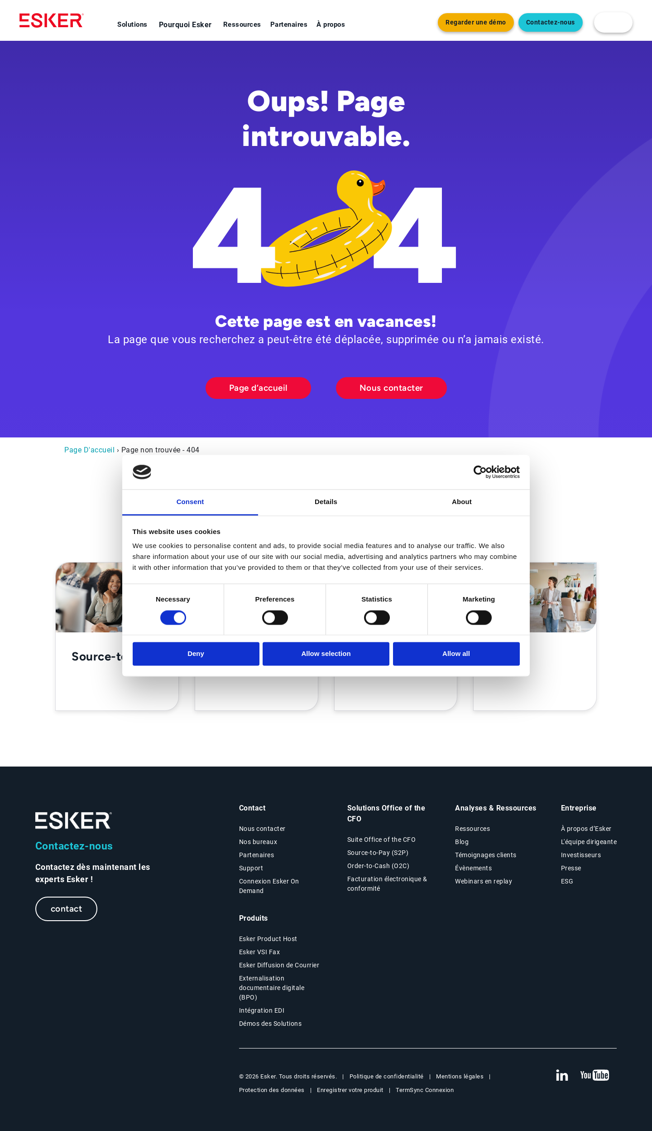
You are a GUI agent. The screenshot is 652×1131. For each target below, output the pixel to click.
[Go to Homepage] (73, 821)
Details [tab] (326, 502)
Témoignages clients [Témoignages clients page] (486, 855)
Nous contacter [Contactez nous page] (262, 828)
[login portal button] (613, 22)
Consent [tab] (190, 502)
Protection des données (272, 1090)
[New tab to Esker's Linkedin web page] (562, 1075)
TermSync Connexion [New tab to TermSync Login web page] (425, 1090)
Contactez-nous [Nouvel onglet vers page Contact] (550, 22)
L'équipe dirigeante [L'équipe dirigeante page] (589, 841)
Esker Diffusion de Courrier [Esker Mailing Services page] (279, 965)
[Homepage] (51, 20)
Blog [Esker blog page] (462, 841)
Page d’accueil (258, 388)
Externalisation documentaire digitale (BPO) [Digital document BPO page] (272, 988)
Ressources (242, 24)
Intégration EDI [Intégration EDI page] (262, 1010)
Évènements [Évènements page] (473, 868)
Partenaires (289, 24)
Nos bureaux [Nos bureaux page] (258, 841)
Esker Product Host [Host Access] (268, 938)
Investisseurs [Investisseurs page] (581, 855)
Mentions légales (460, 1076)
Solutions (132, 24)
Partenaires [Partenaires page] (256, 855)
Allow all (456, 654)
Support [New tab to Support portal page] (251, 868)
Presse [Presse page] (571, 868)
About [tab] (462, 502)
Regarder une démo (476, 22)
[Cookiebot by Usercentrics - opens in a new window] (480, 472)
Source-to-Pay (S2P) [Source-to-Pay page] (378, 852)
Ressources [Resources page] (472, 828)
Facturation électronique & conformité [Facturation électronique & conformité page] (387, 883)
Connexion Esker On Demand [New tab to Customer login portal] (269, 886)
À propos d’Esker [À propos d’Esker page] (586, 828)
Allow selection (325, 654)
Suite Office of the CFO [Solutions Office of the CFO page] (381, 839)
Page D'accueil (89, 450)
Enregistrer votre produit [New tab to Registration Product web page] (350, 1090)
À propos (330, 24)
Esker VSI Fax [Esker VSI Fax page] (259, 952)
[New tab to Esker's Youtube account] (595, 1075)
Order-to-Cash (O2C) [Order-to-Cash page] (378, 865)
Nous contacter (391, 388)
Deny (195, 654)
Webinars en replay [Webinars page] (483, 881)
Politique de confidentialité (387, 1076)
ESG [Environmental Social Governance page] (567, 881)
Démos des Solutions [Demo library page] (270, 1023)
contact (66, 908)
